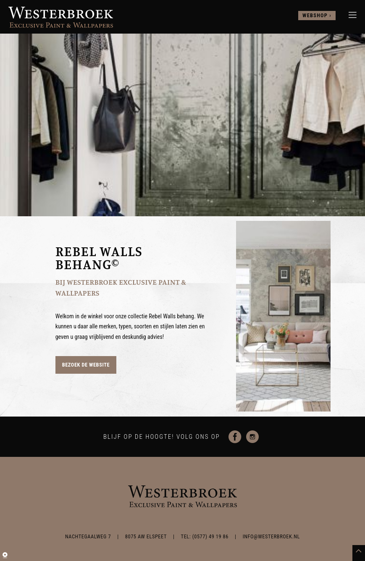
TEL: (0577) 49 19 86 (204, 537)
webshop (315, 15)
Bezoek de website (86, 365)
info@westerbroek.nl (271, 537)
